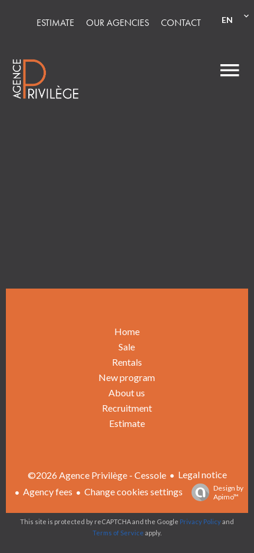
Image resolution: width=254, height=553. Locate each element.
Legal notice (202, 474)
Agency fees (47, 491)
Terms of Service (118, 533)
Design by (214, 492)
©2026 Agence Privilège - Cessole (97, 475)
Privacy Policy (200, 521)
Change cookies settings (133, 491)
